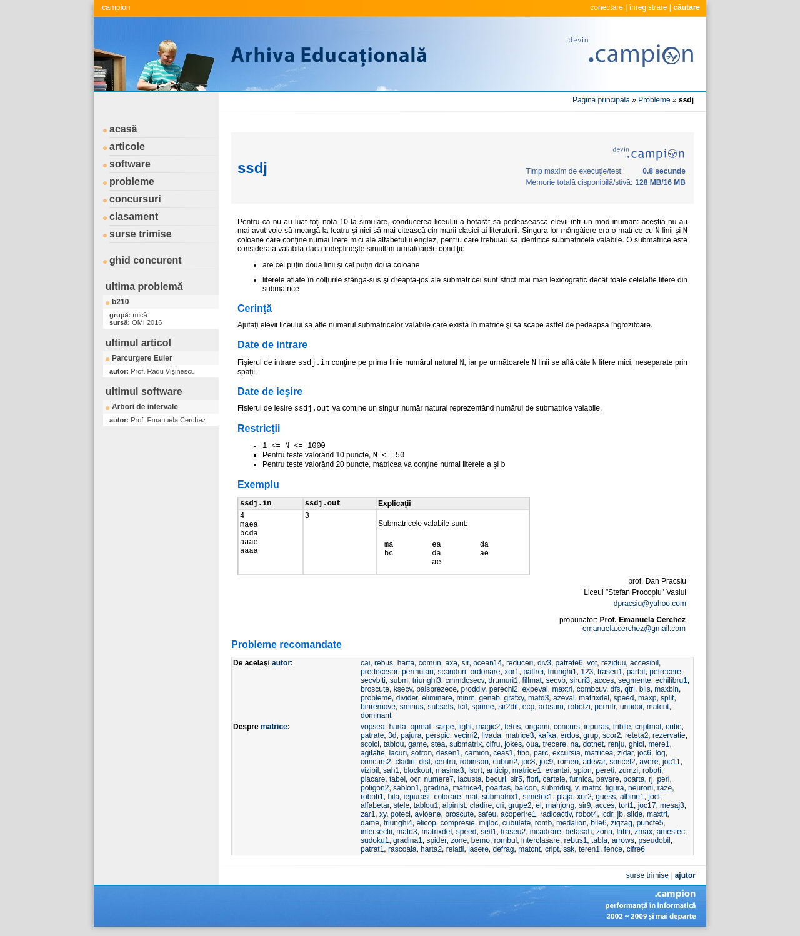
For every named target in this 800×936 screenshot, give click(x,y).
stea (438, 744)
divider (407, 698)
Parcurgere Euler (142, 358)
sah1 (391, 770)
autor (281, 663)
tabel (397, 779)
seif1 (488, 831)
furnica (580, 779)
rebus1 (576, 840)
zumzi (628, 770)
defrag (503, 849)
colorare (447, 796)
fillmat (532, 680)
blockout (418, 770)
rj (651, 779)
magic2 (488, 726)
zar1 (368, 814)
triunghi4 (398, 823)
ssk (568, 849)
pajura (411, 735)
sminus (412, 706)
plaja (564, 796)
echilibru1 (671, 680)
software (130, 164)
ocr (415, 779)
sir (465, 663)
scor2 (611, 735)
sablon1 (406, 788)
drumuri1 (503, 680)
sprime (482, 706)
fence (613, 849)
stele (401, 805)
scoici (370, 744)
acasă (123, 129)
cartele (554, 779)
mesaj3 (672, 805)
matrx (591, 788)
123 (587, 671)
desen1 (448, 753)
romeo (568, 761)
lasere (478, 849)
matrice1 (526, 770)
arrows (623, 840)
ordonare (485, 671)
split (667, 698)
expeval (535, 689)
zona (604, 831)
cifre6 (636, 849)
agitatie (373, 753)
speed (624, 698)
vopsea (373, 726)
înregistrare (648, 7)
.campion (115, 7)
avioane (428, 814)
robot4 (586, 814)
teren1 (589, 849)
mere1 (658, 744)
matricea (598, 753)
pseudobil (654, 840)
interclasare (540, 840)
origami (537, 726)
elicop (426, 823)
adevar (594, 761)
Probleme (654, 100)
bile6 (598, 823)
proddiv (473, 689)
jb (620, 814)
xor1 (511, 671)
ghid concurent (145, 260)
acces (604, 680)
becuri (496, 779)
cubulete (516, 823)
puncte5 (650, 823)
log (661, 753)
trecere (554, 744)
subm (399, 680)
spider (436, 840)
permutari (418, 671)
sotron (421, 753)
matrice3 (520, 735)
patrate (372, 735)
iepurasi (417, 796)
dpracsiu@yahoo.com (650, 603)
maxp (647, 698)
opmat (420, 726)
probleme (131, 181)
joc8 (529, 761)
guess (606, 796)
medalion (571, 823)
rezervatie (669, 735)
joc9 (546, 761)
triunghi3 (426, 680)
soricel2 (622, 761)
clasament (133, 216)
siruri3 (580, 680)
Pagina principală (601, 100)
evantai (558, 770)
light (465, 726)
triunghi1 (562, 671)
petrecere (665, 671)
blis (645, 689)
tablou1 (426, 805)
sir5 (516, 779)
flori (533, 779)
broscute (375, 689)
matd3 (538, 698)
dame (370, 823)
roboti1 (372, 796)
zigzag (621, 823)
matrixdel (594, 698)
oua (532, 744)
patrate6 (569, 663)
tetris (512, 726)
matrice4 (466, 788)
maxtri (562, 689)
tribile (622, 726)
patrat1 (372, 849)
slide (635, 814)
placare (373, 779)
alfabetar (375, 805)
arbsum (551, 706)
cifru (493, 744)
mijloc (488, 823)
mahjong (560, 805)
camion (477, 753)
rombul (506, 840)
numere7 (438, 779)
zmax (643, 831)
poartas (498, 788)
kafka (547, 735)
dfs (616, 689)
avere (648, 761)
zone (459, 840)
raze (665, 788)
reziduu (613, 663)
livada (491, 735)
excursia (566, 753)
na (575, 744)
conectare (606, 7)
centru (445, 761)
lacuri (398, 753)
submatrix (465, 744)
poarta (633, 779)
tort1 (626, 805)
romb (543, 823)
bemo (480, 840)
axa (451, 663)
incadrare (545, 831)
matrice (274, 726)
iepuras (596, 726)
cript (552, 849)
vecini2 (465, 735)
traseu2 (513, 831)
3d (392, 735)
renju (616, 744)
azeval (564, 698)
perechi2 (503, 689)
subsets (440, 706)
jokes (513, 744)
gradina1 (407, 840)
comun (430, 663)
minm (465, 698)
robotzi (579, 706)
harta (406, 663)
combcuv (591, 689)
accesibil (644, 663)
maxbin (666, 689)
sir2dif (508, 706)
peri (663, 779)
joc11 (671, 761)
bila (393, 796)
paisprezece (436, 689)
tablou (394, 744)
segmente (634, 680)
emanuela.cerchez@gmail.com (634, 628)
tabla (599, 840)
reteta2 (636, 735)
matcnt (658, 706)
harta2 (431, 849)
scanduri (452, 671)
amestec (671, 831)
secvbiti (373, 680)
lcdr (607, 814)
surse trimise (140, 234)
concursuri (135, 199)
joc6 (644, 753)
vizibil (370, 770)
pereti (605, 770)
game (417, 744)
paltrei (533, 671)
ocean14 (487, 663)
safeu (487, 814)
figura (614, 788)
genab (489, 698)
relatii (455, 849)
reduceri (519, 663)
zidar (625, 753)
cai (365, 663)
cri (500, 805)
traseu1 (610, 671)
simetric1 (538, 796)
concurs (567, 726)
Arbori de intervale (145, 406)
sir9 (585, 805)
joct (654, 796)
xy (382, 814)
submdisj (556, 788)
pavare (607, 779)
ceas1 (503, 753)
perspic (438, 735)
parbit (636, 671)
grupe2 (519, 805)
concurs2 (376, 761)
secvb (556, 680)
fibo (523, 753)
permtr (605, 706)
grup (590, 735)
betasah (579, 831)
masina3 (450, 770)
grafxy (514, 698)
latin (624, 831)
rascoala (402, 849)
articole (127, 146)
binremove (378, 706)
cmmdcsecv (464, 680)
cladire (481, 805)
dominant (376, 715)
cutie (673, 726)
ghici (636, 744)
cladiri (404, 761)
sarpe (444, 726)
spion (583, 770)
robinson (474, 761)
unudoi (631, 706)
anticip (497, 770)
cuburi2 (504, 761)
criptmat (648, 726)
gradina (436, 788)
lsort (475, 770)
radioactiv (555, 814)
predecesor (379, 671)
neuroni (640, 788)
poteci (401, 814)
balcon (526, 788)
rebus (383, 663)
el (538, 805)
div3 (544, 663)
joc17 (647, 805)
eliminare (437, 698)
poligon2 (375, 788)
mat (471, 796)
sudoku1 (375, 840)
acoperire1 (518, 814)
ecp (528, 706)
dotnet (593, 744)
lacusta (469, 779)
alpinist (454, 805)
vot (592, 663)
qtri (629, 689)
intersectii (376, 831)
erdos (570, 735)
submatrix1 (500, 796)
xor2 (584, 796)
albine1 (632, 796)
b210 (120, 301)
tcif (462, 706)
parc (541, 753)
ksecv (403, 689)
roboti (651, 770)
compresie (457, 823)
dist (425, 761)
